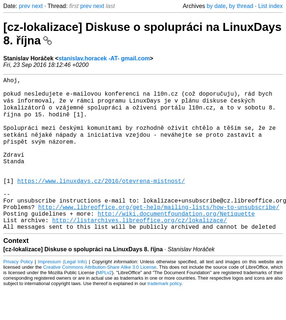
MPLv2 (105, 303)
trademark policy (164, 314)
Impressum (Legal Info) (62, 292)
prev (24, 6)
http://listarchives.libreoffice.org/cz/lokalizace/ (139, 249)
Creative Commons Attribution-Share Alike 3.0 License (99, 298)
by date (216, 6)
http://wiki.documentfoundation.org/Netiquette (176, 241)
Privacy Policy (18, 292)
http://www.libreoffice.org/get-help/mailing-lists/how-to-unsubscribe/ (158, 233)
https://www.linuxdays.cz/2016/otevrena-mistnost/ (101, 201)
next (37, 6)
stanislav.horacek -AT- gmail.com (104, 58)
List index (270, 6)
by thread (241, 6)
